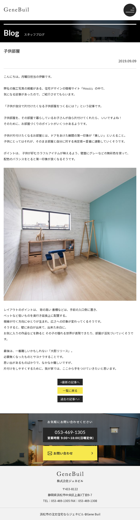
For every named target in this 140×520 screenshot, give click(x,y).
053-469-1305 (60, 500)
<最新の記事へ (70, 382)
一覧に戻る (70, 390)
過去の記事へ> (70, 399)
